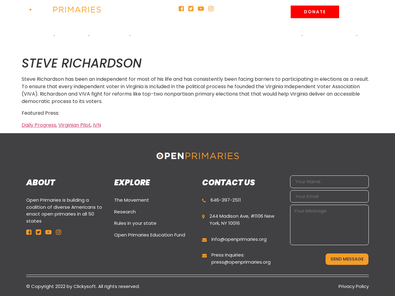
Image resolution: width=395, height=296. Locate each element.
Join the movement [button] (332, 35)
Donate (315, 12)
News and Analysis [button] (278, 35)
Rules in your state (135, 223)
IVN (97, 125)
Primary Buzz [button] (112, 35)
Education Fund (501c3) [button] (227, 38)
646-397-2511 (225, 200)
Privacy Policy (354, 286)
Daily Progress (39, 125)
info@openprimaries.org (239, 239)
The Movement (131, 200)
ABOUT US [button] (41, 35)
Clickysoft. (85, 286)
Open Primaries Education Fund (149, 235)
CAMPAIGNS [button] (74, 35)
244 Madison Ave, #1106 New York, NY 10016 (242, 219)
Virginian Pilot (74, 125)
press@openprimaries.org (241, 262)
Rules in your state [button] (181, 38)
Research (125, 211)
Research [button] (148, 35)
